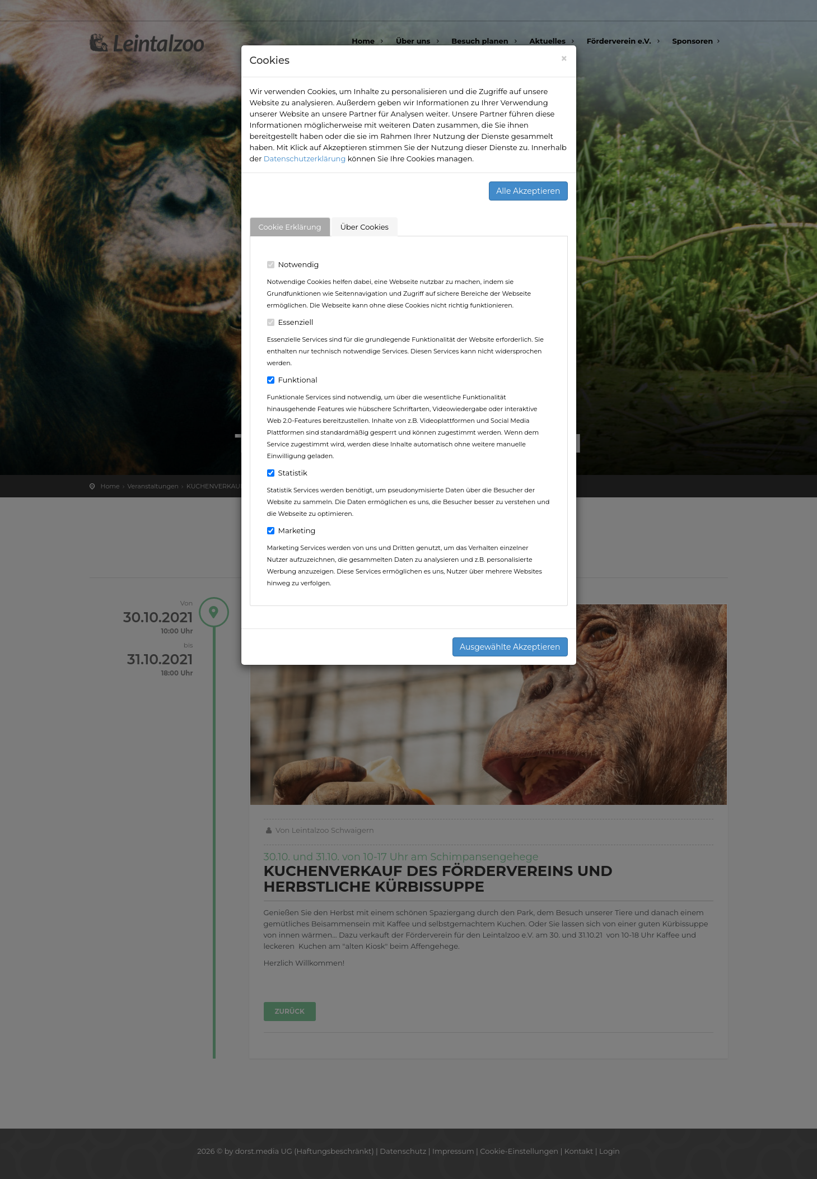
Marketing (291, 530)
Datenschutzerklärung (305, 158)
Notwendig (293, 264)
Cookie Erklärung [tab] (290, 226)
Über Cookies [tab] (364, 226)
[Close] (564, 58)
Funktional (292, 379)
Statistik (287, 472)
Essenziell (290, 322)
